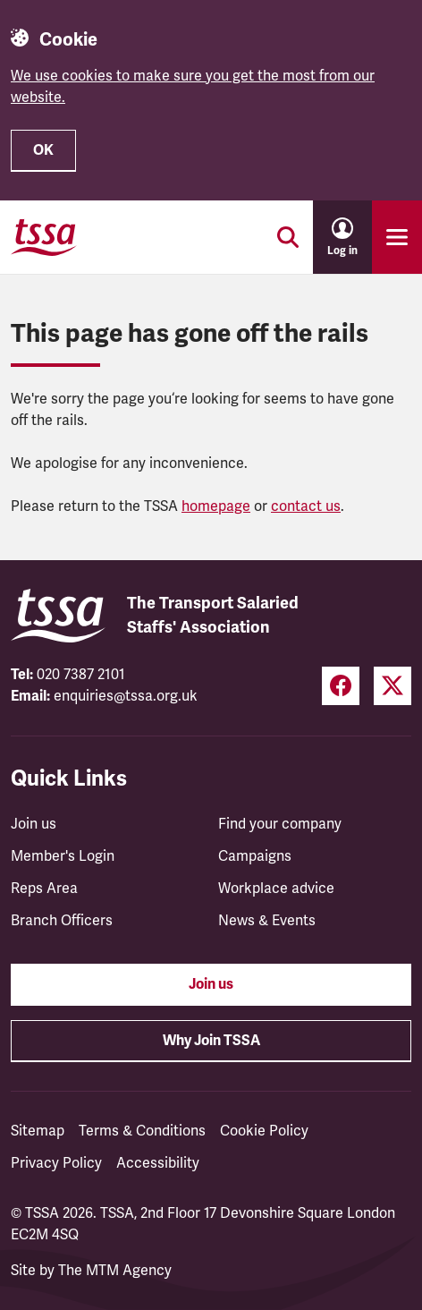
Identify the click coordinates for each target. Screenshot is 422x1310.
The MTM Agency (115, 1271)
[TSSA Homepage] (44, 237)
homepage (215, 506)
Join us (33, 824)
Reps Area (44, 888)
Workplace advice (276, 888)
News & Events (267, 921)
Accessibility (157, 1163)
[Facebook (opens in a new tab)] (340, 686)
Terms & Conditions (142, 1131)
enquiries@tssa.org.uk (126, 696)
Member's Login (62, 856)
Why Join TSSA (211, 1041)
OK (43, 150)
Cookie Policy (264, 1131)
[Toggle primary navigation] (397, 237)
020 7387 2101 (81, 675)
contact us (306, 506)
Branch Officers (62, 921)
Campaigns (254, 856)
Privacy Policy (56, 1163)
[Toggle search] (288, 237)
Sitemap (37, 1131)
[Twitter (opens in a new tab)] (392, 686)
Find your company (280, 824)
